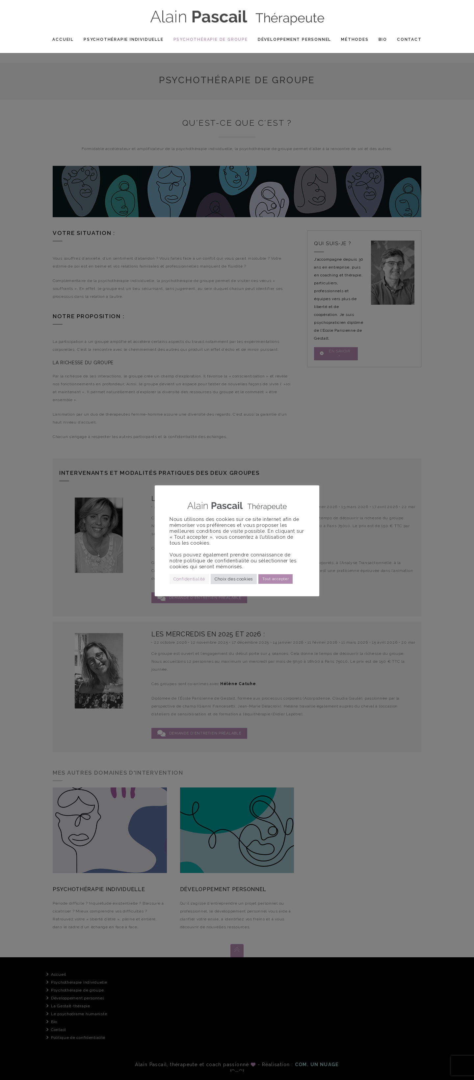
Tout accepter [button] (275, 579)
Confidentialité (189, 579)
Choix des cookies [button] (234, 579)
